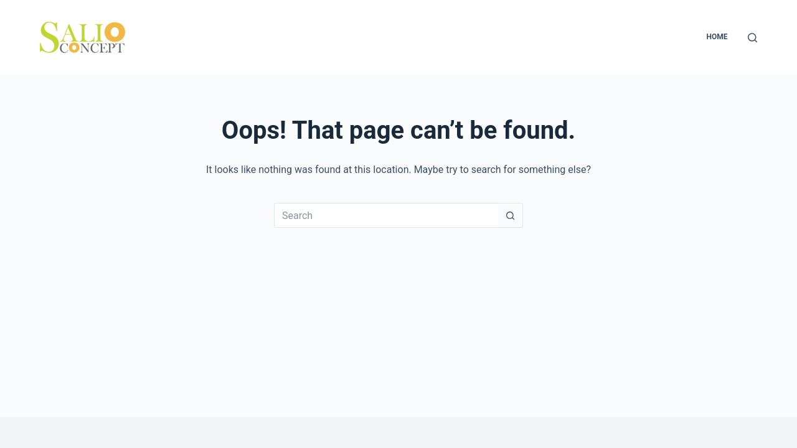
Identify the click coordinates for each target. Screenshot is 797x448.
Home (716, 36)
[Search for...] (386, 215)
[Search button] (510, 215)
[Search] (752, 37)
